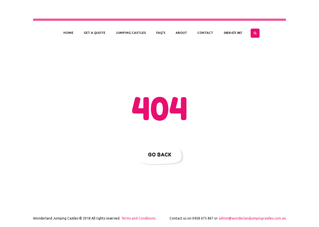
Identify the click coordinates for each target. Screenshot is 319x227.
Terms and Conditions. (138, 218)
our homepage (243, 133)
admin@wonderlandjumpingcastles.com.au (252, 218)
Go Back (159, 155)
